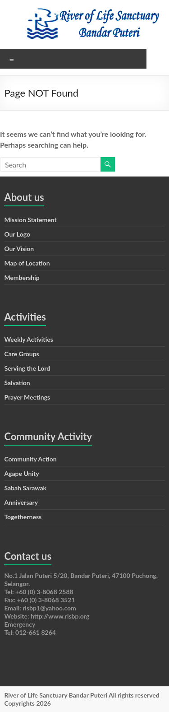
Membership (21, 277)
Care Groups (21, 354)
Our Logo (17, 234)
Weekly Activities (28, 339)
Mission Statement (30, 219)
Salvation (17, 382)
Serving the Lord (27, 368)
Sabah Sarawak (25, 488)
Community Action (30, 459)
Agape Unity (21, 473)
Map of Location (27, 263)
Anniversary (21, 502)
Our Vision (19, 248)
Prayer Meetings (27, 397)
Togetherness (22, 517)
